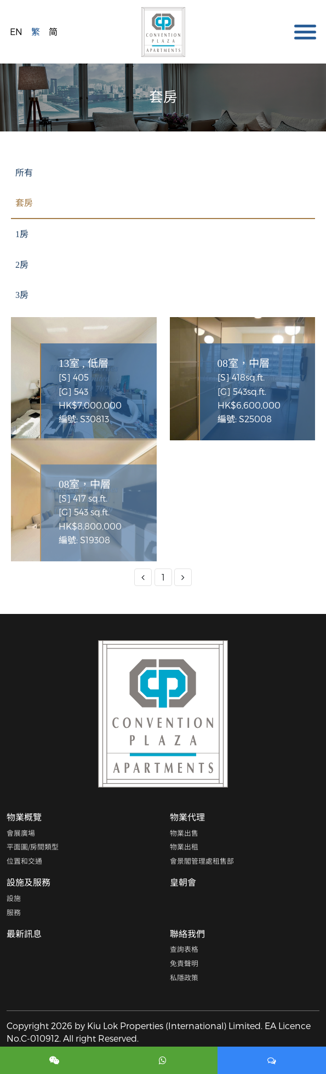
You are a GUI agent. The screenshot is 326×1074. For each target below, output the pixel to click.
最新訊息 (24, 933)
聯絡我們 (187, 933)
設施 (14, 898)
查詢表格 (184, 949)
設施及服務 (28, 882)
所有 (24, 172)
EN (16, 31)
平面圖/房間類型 (33, 846)
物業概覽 (24, 817)
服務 (14, 912)
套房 (24, 203)
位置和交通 (24, 861)
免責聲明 (184, 963)
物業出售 (184, 833)
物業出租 (184, 846)
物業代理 (187, 817)
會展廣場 (21, 833)
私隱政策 (184, 977)
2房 (21, 264)
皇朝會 (183, 882)
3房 (21, 295)
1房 (21, 234)
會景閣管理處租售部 (202, 861)
